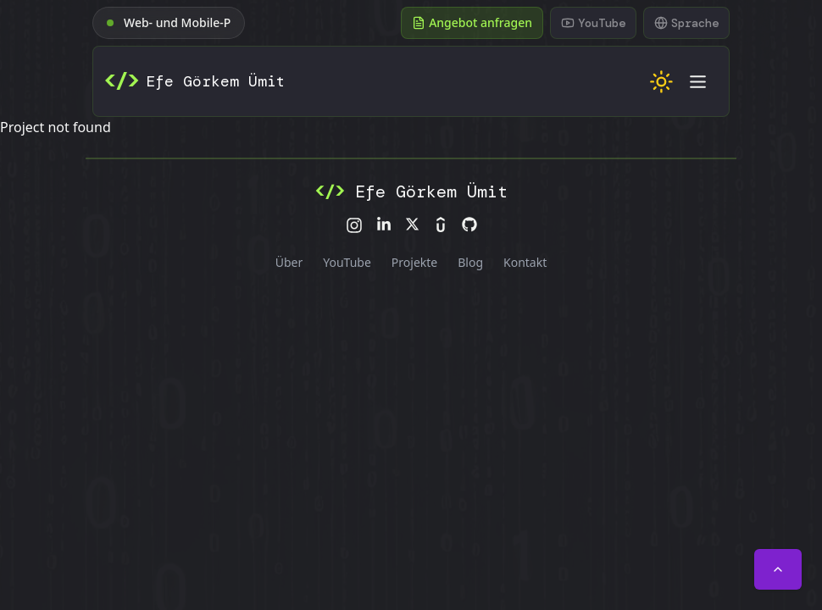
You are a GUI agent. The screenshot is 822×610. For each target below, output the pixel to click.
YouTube (347, 262)
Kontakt (525, 262)
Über (289, 262)
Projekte (414, 262)
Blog (470, 262)
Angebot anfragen (472, 22)
